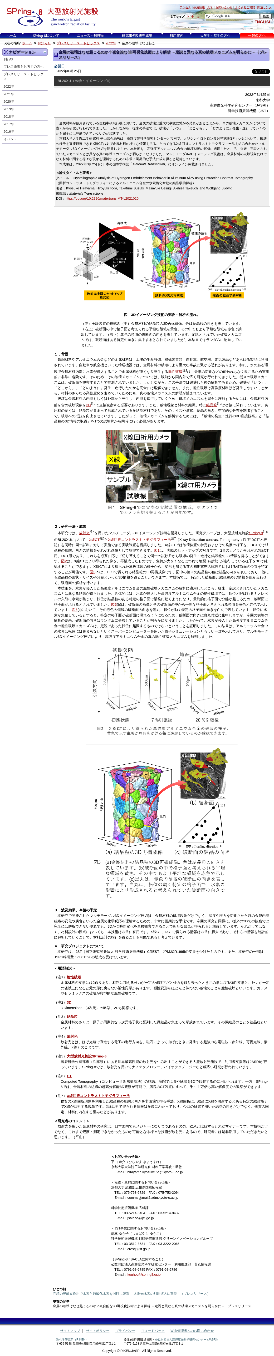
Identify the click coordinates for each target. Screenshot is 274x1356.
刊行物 (9, 59)
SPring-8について (45, 36)
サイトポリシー (97, 1331)
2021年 (9, 94)
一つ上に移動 (45, 52)
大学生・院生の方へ (215, 36)
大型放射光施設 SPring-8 (51, 17)
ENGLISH (263, 22)
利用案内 (176, 36)
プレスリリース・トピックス (78, 43)
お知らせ (44, 43)
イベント (10, 139)
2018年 (9, 116)
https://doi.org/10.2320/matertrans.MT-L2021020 (101, 198)
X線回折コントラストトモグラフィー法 (139, 540)
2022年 (111, 43)
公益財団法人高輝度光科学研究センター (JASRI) (186, 1339)
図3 (92, 572)
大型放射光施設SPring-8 (87, 1056)
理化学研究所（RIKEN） (72, 1339)
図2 (64, 561)
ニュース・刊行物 (90, 36)
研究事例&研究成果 (137, 36)
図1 (156, 550)
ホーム (11, 36)
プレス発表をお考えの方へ (24, 66)
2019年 (9, 109)
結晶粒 (211, 405)
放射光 (84, 533)
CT (69, 1076)
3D (88, 405)
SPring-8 (256, 533)
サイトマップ (70, 1331)
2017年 (9, 124)
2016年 (9, 131)
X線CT (94, 540)
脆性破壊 (175, 372)
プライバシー (125, 1331)
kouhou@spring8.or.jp (144, 1274)
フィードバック (153, 1331)
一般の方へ (257, 36)
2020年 (9, 101)
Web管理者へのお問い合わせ (192, 1331)
